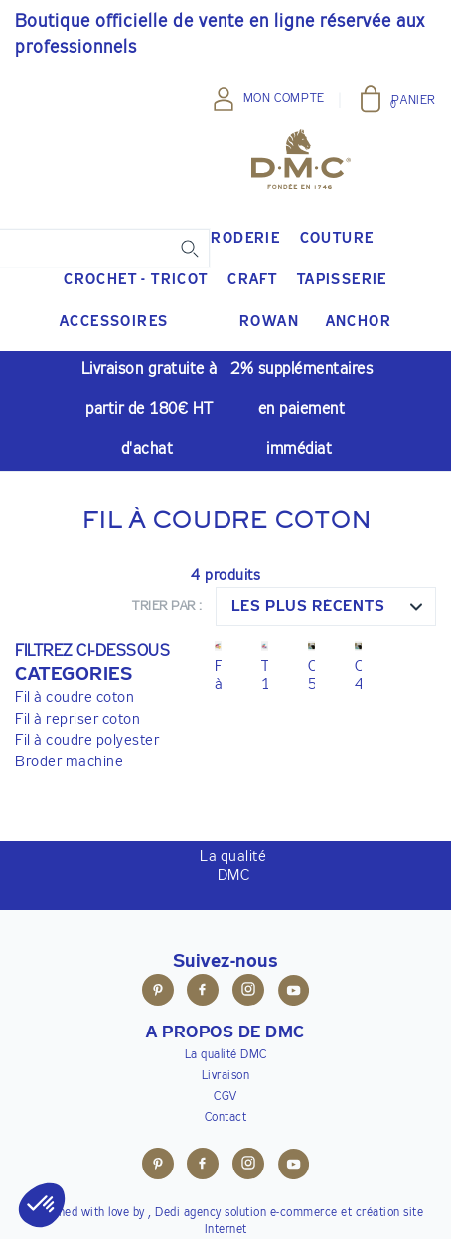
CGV (225, 1097)
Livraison (226, 1076)
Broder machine (69, 762)
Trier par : (167, 606)
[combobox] (326, 606)
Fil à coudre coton (74, 697)
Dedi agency (188, 1213)
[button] (92, 675)
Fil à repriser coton (77, 719)
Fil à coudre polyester (87, 740)
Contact (226, 1118)
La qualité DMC (226, 1055)
